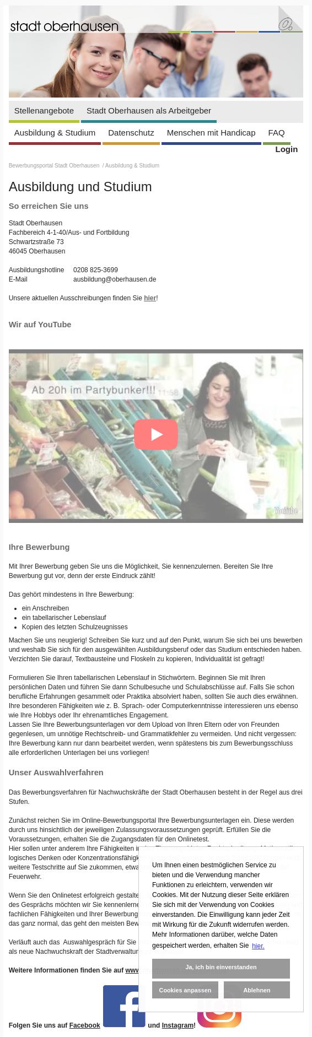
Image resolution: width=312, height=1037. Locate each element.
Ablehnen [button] (256, 990)
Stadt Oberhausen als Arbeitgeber (149, 110)
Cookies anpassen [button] (185, 990)
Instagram (177, 1025)
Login (287, 149)
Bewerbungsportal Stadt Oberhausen (55, 166)
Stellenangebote (44, 110)
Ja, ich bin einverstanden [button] (220, 967)
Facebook (84, 1025)
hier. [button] (258, 946)
